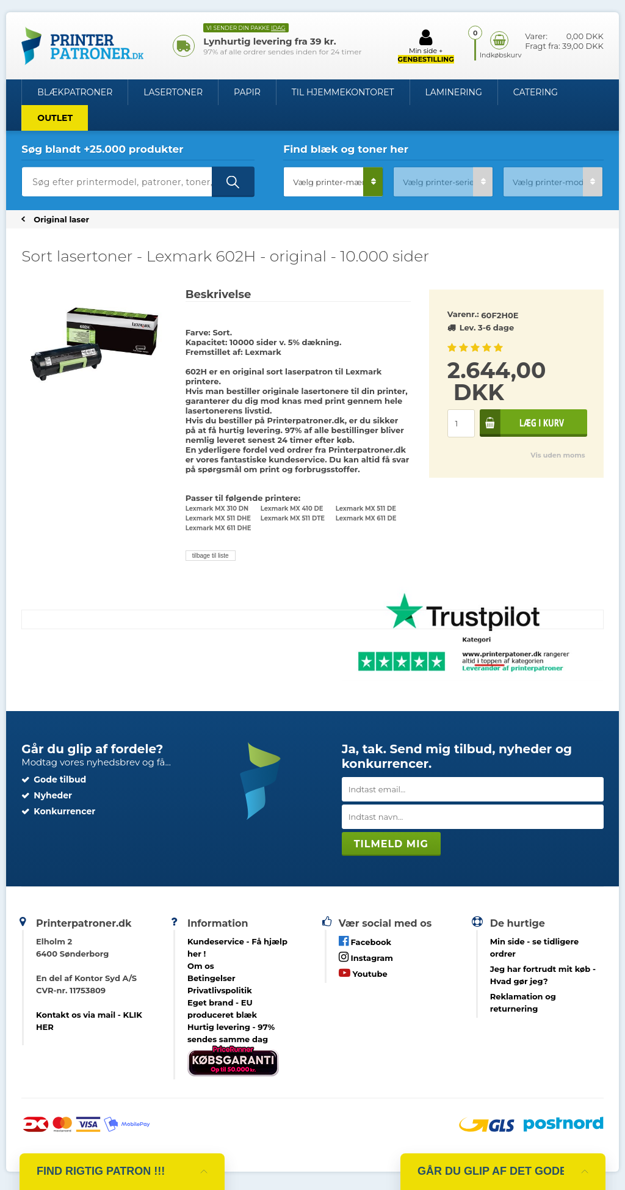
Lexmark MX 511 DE (366, 509)
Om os (200, 966)
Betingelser (211, 978)
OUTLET (55, 117)
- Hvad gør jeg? (543, 975)
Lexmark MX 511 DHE (218, 518)
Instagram (366, 957)
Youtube (363, 973)
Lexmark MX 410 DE (292, 509)
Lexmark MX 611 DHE (218, 528)
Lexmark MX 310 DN (217, 509)
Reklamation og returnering (523, 1002)
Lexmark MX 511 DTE (293, 518)
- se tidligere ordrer (534, 947)
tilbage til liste (210, 555)
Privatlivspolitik (219, 990)
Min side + (426, 46)
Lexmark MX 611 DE (366, 518)
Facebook (365, 941)
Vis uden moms (557, 455)
